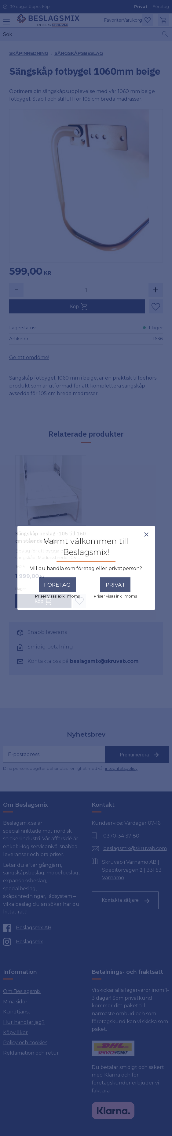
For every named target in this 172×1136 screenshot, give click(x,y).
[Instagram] (40, 942)
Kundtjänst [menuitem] (17, 1012)
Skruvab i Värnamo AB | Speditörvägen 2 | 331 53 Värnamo (132, 870)
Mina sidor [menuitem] (15, 1002)
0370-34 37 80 (121, 836)
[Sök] (165, 34)
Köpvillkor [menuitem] (15, 1032)
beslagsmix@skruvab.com (104, 661)
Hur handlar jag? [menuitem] (24, 1022)
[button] (5, 23)
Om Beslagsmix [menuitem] (22, 991)
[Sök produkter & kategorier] (81, 34)
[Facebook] (40, 928)
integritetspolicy (121, 768)
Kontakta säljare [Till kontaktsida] (120, 900)
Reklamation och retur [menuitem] (31, 1053)
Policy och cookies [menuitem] (25, 1042)
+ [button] (155, 290)
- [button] (16, 289)
